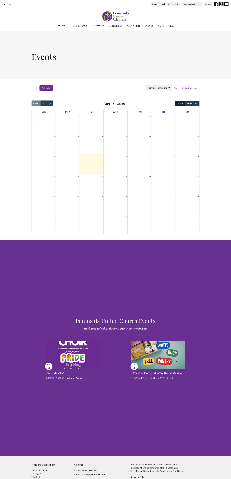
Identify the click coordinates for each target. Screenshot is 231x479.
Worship (98, 25)
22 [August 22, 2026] (197, 176)
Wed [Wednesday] (115, 111)
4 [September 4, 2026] (174, 216)
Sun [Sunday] (44, 111)
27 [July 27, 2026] (77, 116)
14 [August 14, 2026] (173, 156)
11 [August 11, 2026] (101, 156)
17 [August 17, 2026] (77, 176)
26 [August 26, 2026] (125, 196)
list (196, 103)
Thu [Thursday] (139, 111)
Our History (80, 25)
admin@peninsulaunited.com (96, 474)
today (36, 103)
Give (171, 25)
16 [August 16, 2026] (53, 176)
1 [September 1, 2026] (102, 216)
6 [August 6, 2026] (150, 136)
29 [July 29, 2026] (125, 116)
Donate (155, 4)
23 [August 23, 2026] (53, 196)
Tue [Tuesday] (91, 111)
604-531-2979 (89, 470)
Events (149, 25)
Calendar (46, 87)
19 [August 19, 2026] (125, 176)
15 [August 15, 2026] (197, 156)
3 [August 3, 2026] (78, 136)
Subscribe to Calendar (186, 87)
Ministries (115, 25)
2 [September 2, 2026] (126, 216)
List (35, 87)
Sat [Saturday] (187, 111)
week (189, 103)
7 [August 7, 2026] (174, 136)
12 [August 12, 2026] (125, 156)
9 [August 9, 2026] (54, 156)
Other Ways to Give (170, 4)
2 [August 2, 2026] (54, 136)
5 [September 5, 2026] (198, 216)
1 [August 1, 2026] (198, 116)
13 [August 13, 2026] (149, 156)
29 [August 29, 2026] (197, 196)
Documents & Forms (192, 4)
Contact (208, 4)
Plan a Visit (133, 25)
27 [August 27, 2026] (149, 196)
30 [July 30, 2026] (149, 116)
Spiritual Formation (159, 87)
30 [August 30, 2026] (53, 216)
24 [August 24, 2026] (77, 196)
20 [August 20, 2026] (149, 176)
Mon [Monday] (67, 111)
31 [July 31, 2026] (173, 116)
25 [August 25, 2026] (101, 196)
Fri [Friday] (163, 111)
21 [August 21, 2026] (173, 176)
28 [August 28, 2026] (173, 196)
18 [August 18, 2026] (101, 176)
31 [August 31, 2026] (77, 216)
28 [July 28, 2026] (101, 116)
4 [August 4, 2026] (102, 136)
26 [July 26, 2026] (53, 116)
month (180, 103)
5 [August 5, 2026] (126, 136)
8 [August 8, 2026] (198, 136)
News (161, 25)
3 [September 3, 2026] (150, 216)
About (63, 25)
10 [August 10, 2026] (77, 156)
